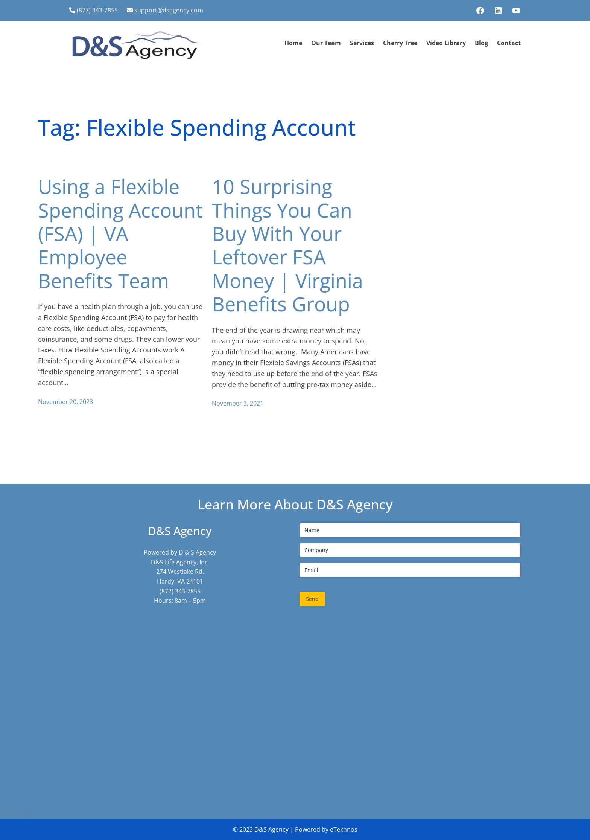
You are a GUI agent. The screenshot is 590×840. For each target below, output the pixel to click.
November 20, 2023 (65, 402)
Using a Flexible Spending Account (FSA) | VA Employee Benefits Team (120, 233)
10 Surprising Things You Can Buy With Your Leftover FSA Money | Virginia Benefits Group (287, 245)
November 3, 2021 (237, 403)
